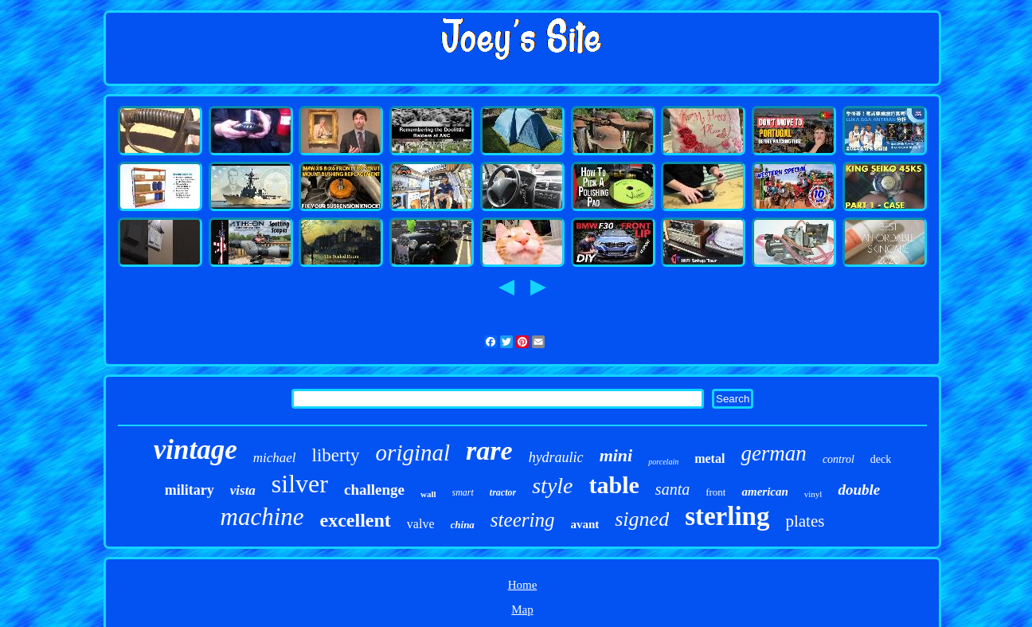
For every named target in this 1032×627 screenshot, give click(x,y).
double (859, 489)
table (614, 485)
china (463, 525)
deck (880, 459)
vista (243, 490)
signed (642, 519)
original (413, 452)
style (552, 485)
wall (428, 494)
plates (804, 521)
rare (489, 450)
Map (522, 609)
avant (584, 524)
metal (709, 458)
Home (523, 584)
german (774, 453)
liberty (336, 455)
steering (523, 520)
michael (274, 457)
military (189, 490)
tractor (503, 492)
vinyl (813, 494)
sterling (727, 516)
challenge (374, 489)
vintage (195, 449)
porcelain (663, 461)
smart (463, 492)
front (715, 492)
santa (672, 489)
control (838, 459)
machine (262, 517)
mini (616, 455)
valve (421, 524)
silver (300, 483)
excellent (355, 520)
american (764, 491)
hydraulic (556, 457)
